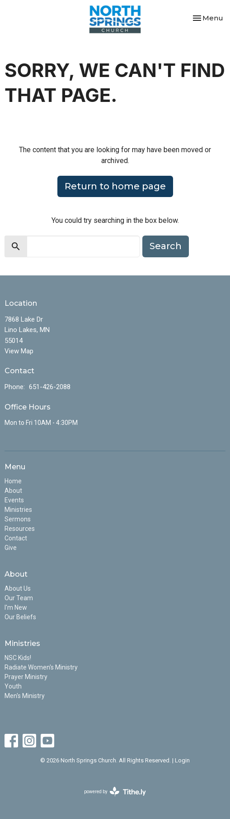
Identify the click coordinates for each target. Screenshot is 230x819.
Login (182, 760)
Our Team (19, 598)
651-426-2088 (49, 387)
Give (11, 547)
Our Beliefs (20, 617)
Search (166, 246)
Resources (20, 528)
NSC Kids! (18, 657)
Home (13, 481)
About (13, 490)
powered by (115, 791)
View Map (19, 351)
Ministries (18, 509)
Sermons (18, 519)
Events (14, 500)
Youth (13, 686)
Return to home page (115, 186)
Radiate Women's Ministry (41, 667)
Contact (16, 538)
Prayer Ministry (26, 676)
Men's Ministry (25, 695)
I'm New (16, 607)
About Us (18, 588)
